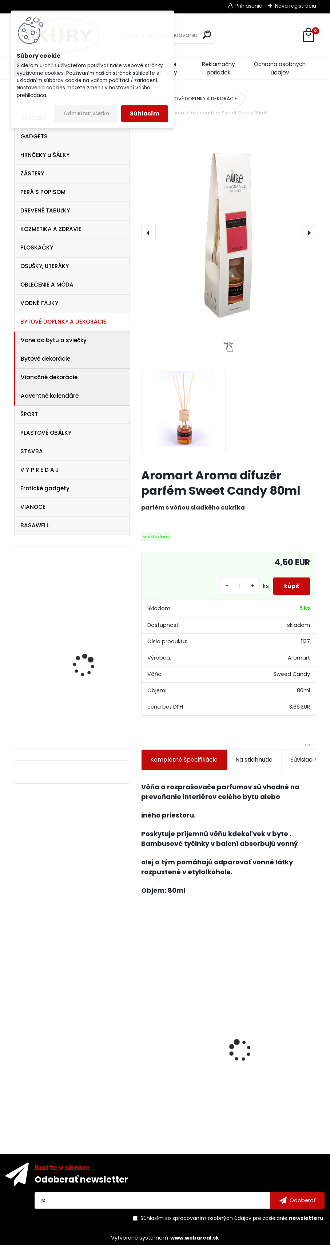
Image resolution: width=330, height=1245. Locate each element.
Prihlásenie (248, 5)
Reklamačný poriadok (218, 68)
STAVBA (31, 451)
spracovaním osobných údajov (211, 1218)
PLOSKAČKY (36, 247)
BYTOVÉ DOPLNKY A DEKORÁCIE (63, 321)
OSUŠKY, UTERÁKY (44, 266)
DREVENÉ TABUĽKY (45, 210)
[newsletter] (297, 1200)
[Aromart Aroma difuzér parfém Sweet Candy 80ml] (228, 233)
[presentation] (148, 233)
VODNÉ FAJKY (39, 303)
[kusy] (231, 586)
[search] (207, 35)
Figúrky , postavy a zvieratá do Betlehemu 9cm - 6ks (178, 1080)
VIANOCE (32, 507)
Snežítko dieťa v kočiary (91, 588)
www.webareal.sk (194, 1237)
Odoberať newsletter (81, 1179)
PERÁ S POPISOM (42, 192)
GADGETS (34, 136)
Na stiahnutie (254, 759)
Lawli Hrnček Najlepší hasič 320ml (265, 1062)
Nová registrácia (295, 5)
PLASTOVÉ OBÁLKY (45, 433)
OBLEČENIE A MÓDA (46, 284)
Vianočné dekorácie (49, 377)
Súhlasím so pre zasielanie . (232, 1218)
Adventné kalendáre (50, 396)
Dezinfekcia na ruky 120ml (86, 713)
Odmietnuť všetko (86, 113)
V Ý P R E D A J (39, 470)
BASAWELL (34, 525)
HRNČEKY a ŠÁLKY (44, 155)
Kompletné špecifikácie (184, 759)
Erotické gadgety (44, 488)
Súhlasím (144, 113)
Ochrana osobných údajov (280, 68)
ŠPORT (29, 414)
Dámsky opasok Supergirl (82, 644)
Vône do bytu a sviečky (54, 340)
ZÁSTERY (32, 173)
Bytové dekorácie (45, 358)
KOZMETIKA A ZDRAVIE (50, 229)
